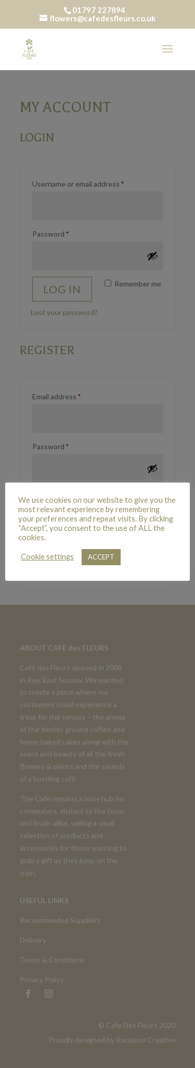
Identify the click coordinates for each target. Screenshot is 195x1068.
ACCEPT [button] (101, 557)
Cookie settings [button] (47, 556)
